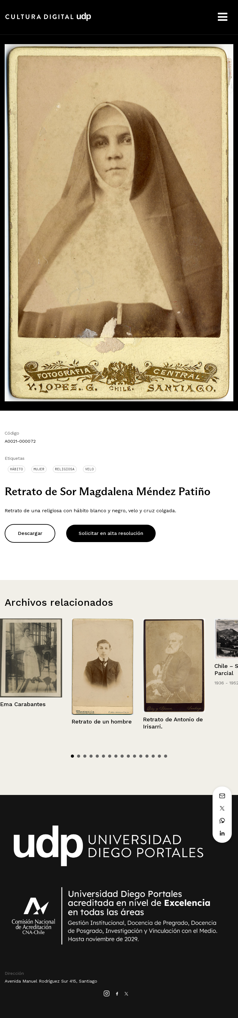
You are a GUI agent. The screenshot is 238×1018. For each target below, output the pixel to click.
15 (159, 756)
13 (147, 756)
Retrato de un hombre (101, 721)
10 (128, 756)
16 (165, 756)
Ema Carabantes (23, 704)
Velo (89, 469)
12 (140, 756)
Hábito (16, 469)
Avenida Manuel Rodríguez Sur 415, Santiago (51, 981)
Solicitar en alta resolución (111, 533)
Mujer (39, 469)
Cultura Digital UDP (48, 20)
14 (153, 756)
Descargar (30, 533)
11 (134, 756)
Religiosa (65, 469)
